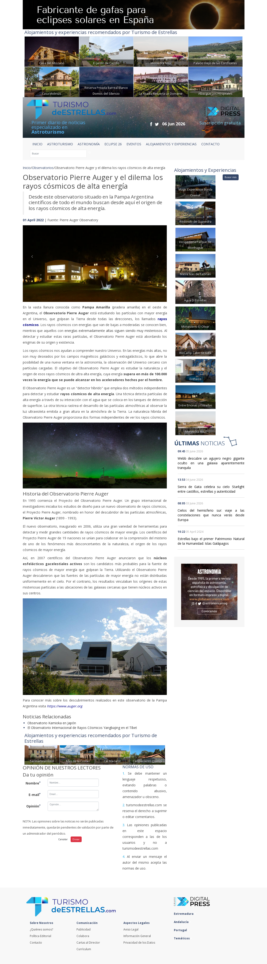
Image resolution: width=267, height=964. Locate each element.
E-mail (35, 794)
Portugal (181, 930)
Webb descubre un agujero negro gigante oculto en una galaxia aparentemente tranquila (211, 463)
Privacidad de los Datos (139, 943)
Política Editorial (40, 936)
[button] (33, 259)
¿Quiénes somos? (41, 929)
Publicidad (83, 929)
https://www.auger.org (64, 706)
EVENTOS (133, 144)
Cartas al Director (88, 943)
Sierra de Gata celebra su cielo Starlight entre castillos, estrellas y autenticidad (211, 489)
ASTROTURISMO (60, 144)
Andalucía (182, 922)
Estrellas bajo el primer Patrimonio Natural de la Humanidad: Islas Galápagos (211, 541)
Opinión (33, 806)
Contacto (36, 943)
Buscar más (230, 177)
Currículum (83, 949)
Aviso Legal (130, 929)
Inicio (37, 144)
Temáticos (183, 938)
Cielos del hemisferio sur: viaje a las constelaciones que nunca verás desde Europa (211, 515)
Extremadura (185, 914)
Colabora (82, 936)
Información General (137, 936)
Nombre (33, 783)
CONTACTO (210, 144)
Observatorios (42, 167)
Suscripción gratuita (220, 123)
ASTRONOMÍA (89, 144)
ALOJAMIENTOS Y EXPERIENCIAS (171, 144)
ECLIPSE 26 (113, 144)
